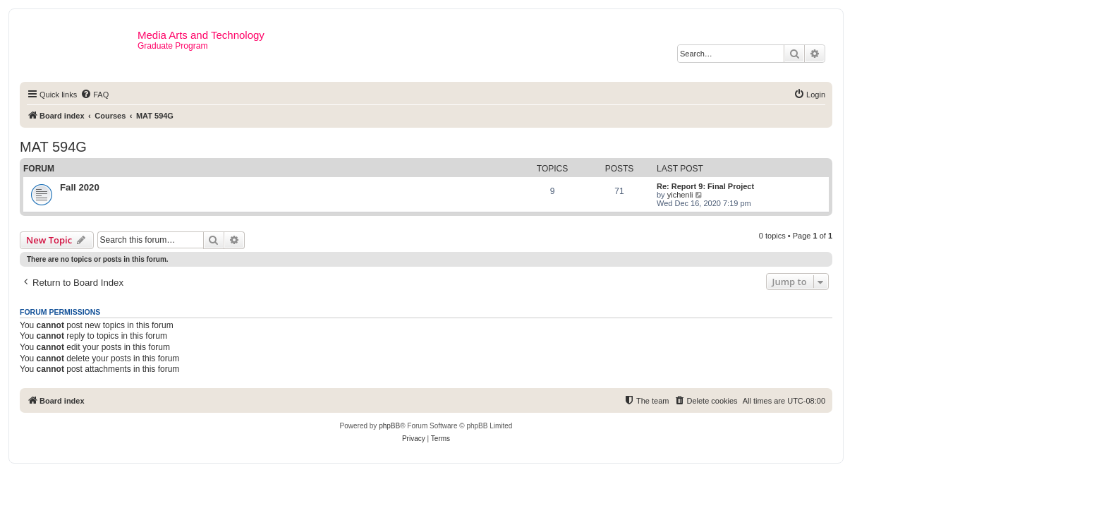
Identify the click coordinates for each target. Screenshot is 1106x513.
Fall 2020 (79, 187)
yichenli (680, 195)
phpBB (389, 426)
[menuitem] (94, 94)
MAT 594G (53, 147)
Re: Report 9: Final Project (705, 186)
